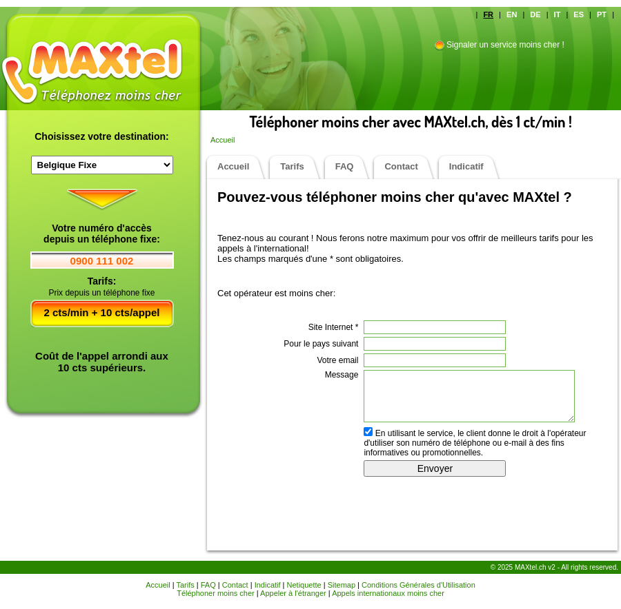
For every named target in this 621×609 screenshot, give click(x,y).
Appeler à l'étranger (293, 593)
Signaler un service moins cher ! (505, 45)
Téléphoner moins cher (216, 593)
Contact (400, 166)
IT (557, 14)
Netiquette (304, 585)
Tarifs (292, 166)
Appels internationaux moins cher (388, 593)
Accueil (222, 140)
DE (535, 14)
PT (602, 14)
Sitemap (341, 585)
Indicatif (466, 166)
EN (511, 14)
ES (578, 14)
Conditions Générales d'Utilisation (418, 585)
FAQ (344, 166)
